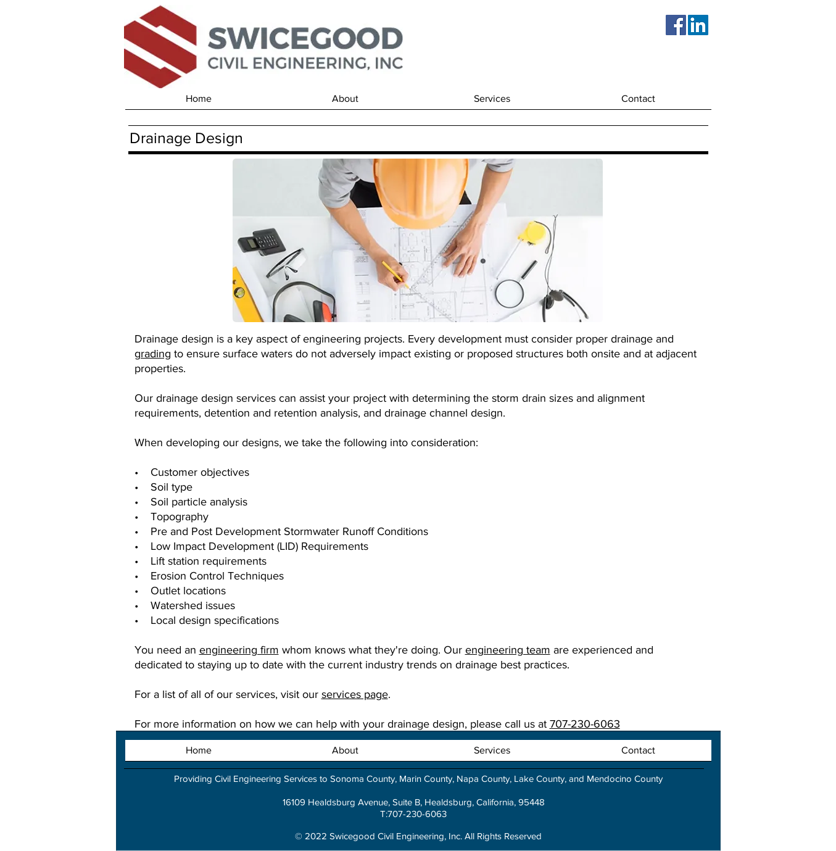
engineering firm (239, 650)
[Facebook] (676, 25)
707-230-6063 (585, 724)
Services (300, 778)
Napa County (483, 778)
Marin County (425, 778)
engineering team (507, 650)
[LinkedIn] (698, 25)
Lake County (539, 778)
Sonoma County (362, 778)
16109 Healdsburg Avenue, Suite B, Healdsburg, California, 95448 (414, 802)
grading (153, 353)
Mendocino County (625, 778)
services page (354, 694)
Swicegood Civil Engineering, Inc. (395, 836)
